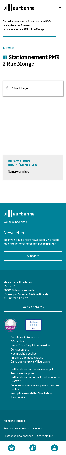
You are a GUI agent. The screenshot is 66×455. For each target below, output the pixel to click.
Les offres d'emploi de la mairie (30, 345)
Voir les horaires (33, 307)
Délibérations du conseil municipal (32, 369)
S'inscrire (33, 256)
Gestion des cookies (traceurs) (23, 428)
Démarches (18, 341)
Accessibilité (45, 436)
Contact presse (20, 349)
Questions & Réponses (25, 337)
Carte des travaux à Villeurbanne (30, 361)
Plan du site (18, 397)
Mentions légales (14, 421)
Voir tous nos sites (15, 222)
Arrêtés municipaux (22, 373)
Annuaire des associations (27, 357)
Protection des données (18, 436)
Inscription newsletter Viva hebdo (31, 393)
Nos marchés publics (24, 353)
